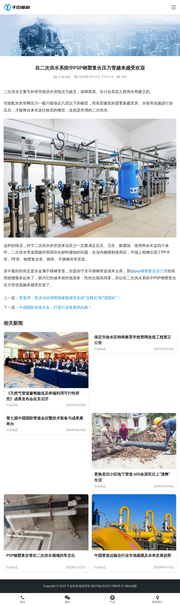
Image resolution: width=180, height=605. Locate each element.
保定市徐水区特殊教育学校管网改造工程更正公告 (132, 340)
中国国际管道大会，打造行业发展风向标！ (55, 307)
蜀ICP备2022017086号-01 (108, 586)
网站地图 (131, 586)
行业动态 (64, 77)
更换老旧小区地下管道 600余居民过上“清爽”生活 (132, 477)
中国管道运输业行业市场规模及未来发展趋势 (132, 555)
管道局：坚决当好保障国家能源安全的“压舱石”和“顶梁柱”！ (70, 298)
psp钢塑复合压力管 (151, 271)
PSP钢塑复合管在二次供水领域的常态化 (40, 555)
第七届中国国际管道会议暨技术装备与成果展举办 (44, 421)
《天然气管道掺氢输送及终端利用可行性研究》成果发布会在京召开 (42, 396)
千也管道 (72, 586)
